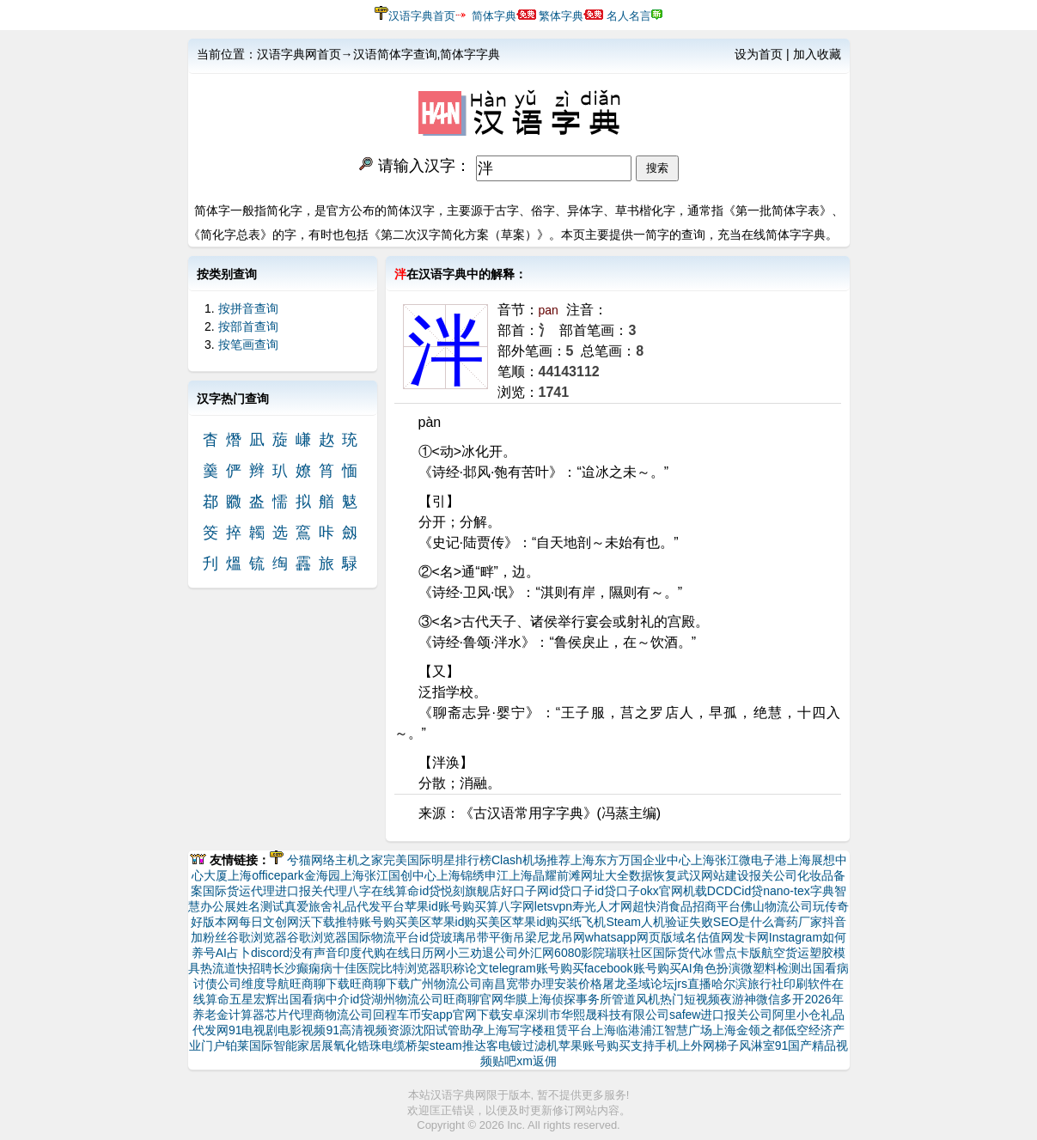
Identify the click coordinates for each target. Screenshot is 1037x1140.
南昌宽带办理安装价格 (542, 984)
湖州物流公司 (407, 999)
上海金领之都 (748, 1030)
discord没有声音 (294, 953)
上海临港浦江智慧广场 (652, 1030)
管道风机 (636, 999)
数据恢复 (653, 875)
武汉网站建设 (713, 875)
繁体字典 (561, 15)
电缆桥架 (405, 1045)
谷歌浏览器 (257, 937)
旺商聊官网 (473, 999)
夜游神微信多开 (762, 999)
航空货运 (785, 953)
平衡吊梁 (513, 937)
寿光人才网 (602, 906)
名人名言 (629, 15)
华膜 (515, 999)
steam (446, 1045)
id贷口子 (572, 891)
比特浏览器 (411, 968)
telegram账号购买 (536, 968)
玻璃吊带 (465, 937)
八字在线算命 (383, 891)
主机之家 (359, 860)
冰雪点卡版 (731, 953)
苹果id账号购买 (445, 906)
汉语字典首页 (421, 15)
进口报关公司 (736, 1014)
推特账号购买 (371, 922)
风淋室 (757, 1045)
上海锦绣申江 (472, 875)
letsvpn (553, 906)
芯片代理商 (295, 1014)
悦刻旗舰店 (471, 891)
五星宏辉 (253, 999)
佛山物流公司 (777, 906)
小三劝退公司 (482, 953)
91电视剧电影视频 (277, 1030)
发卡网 (751, 937)
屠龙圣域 (626, 984)
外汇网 (536, 953)
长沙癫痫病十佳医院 (326, 968)
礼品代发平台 (368, 906)
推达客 (480, 1045)
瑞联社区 (629, 953)
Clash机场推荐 (530, 860)
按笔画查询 (248, 344)
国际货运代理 (239, 891)
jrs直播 (692, 984)
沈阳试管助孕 (448, 1030)
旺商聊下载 (320, 984)
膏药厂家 (798, 922)
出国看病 (825, 968)
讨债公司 (217, 984)
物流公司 (349, 1014)
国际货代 (677, 953)
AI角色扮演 (711, 968)
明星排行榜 (461, 860)
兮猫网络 (311, 860)
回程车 (391, 1014)
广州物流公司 (446, 984)
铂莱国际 (249, 1045)
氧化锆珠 (357, 1045)
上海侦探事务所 (570, 999)
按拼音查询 (248, 308)
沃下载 (317, 922)
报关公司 (773, 875)
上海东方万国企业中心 (630, 860)
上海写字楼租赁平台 (538, 1030)
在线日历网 (416, 953)
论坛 (662, 984)
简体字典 (494, 15)
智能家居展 (303, 1045)
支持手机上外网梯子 (685, 1045)
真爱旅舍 (308, 906)
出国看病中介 (314, 999)
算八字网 (510, 906)
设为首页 (759, 54)
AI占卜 (233, 953)
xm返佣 (536, 1061)
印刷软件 (808, 984)
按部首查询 (248, 326)
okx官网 (661, 891)
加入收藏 (817, 54)
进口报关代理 (311, 891)
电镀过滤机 (528, 1045)
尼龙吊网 (561, 937)
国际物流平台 (383, 937)
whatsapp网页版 (629, 937)
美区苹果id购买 (448, 922)
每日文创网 (269, 922)
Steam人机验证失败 (659, 922)
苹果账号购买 (594, 1045)
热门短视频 (690, 999)
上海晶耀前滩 (545, 875)
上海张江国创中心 (388, 875)
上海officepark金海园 (283, 875)
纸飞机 (588, 922)
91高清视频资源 (369, 1030)
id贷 (430, 891)
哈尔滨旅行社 (747, 984)
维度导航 (265, 984)
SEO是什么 (744, 922)
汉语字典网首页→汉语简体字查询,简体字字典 (379, 54)
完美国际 (407, 860)
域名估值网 (703, 937)
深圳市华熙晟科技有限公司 (597, 1014)
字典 (822, 891)
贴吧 (504, 1061)
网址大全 (605, 875)
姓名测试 (260, 906)
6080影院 (579, 953)
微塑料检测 (771, 968)
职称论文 (465, 968)
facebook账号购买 (632, 968)
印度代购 (362, 953)
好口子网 (525, 891)
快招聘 (254, 968)
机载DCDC (712, 891)
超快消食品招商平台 (686, 906)
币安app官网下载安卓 (467, 1014)
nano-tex (786, 891)
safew (685, 1014)
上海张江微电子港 (739, 860)
